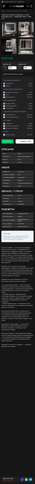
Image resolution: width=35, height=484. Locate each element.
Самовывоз (9, 123)
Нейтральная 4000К (11, 105)
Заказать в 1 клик (24, 141)
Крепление (6, 171)
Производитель (8, 195)
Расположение (8, 216)
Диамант (8, 85)
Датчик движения (10, 97)
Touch (7, 94)
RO (32, 1)
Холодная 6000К (10, 103)
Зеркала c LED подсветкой (14, 11)
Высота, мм (7, 64)
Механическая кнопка (12, 92)
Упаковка (6, 186)
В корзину (9, 141)
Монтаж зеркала (10, 134)
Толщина (6, 198)
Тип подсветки (7, 213)
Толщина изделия (8, 174)
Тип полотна (7, 204)
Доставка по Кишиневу (12, 125)
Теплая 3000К (9, 108)
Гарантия (5, 183)
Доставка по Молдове (12, 128)
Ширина (5, 162)
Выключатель (7, 226)
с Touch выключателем (12, 117)
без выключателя (10, 114)
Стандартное (9, 83)
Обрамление (7, 180)
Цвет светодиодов (9, 220)
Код (4, 153)
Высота (5, 159)
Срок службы (7, 223)
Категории (6, 156)
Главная (3, 11)
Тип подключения (8, 177)
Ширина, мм (22, 64)
